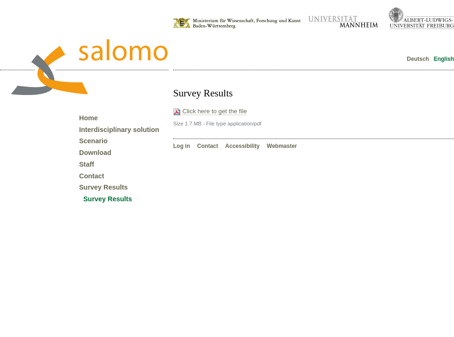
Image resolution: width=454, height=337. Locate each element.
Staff (86, 164)
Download (95, 152)
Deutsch (418, 59)
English (443, 59)
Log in (182, 146)
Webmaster (282, 146)
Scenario (93, 141)
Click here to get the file (210, 111)
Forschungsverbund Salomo (89, 67)
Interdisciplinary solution (119, 129)
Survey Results (103, 187)
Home (88, 118)
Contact (208, 146)
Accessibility (243, 146)
